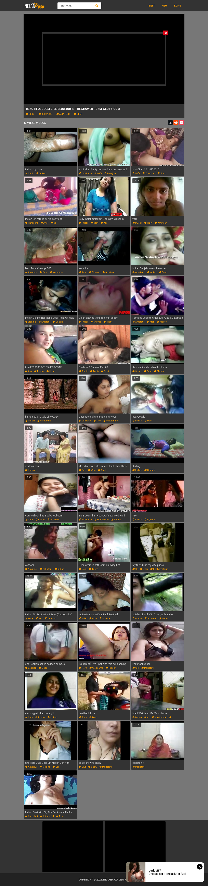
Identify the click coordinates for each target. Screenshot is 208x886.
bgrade (149, 519)
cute (29, 519)
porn (83, 668)
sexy (30, 114)
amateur (63, 114)
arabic (162, 321)
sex (82, 470)
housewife (101, 519)
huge (51, 371)
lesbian (31, 668)
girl (39, 618)
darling (149, 470)
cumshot (149, 173)
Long (177, 5)
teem (93, 569)
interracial (47, 816)
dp (53, 223)
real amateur (159, 569)
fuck (162, 173)
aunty (94, 371)
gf (135, 569)
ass (104, 223)
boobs (39, 371)
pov (97, 420)
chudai (159, 371)
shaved (96, 321)
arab (151, 321)
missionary (110, 420)
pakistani (46, 569)
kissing (45, 767)
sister (136, 371)
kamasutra (44, 420)
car (56, 767)
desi (43, 272)
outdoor (50, 618)
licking (30, 321)
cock (29, 173)
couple (58, 321)
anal (44, 223)
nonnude (56, 272)
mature (105, 618)
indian (41, 173)
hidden (111, 668)
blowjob (45, 114)
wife (98, 173)
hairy (148, 223)
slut (78, 114)
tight (108, 321)
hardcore (85, 173)
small (163, 618)
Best (151, 5)
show (92, 767)
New (164, 5)
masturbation (140, 717)
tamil (83, 371)
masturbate (159, 717)
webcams (96, 668)
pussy (83, 223)
